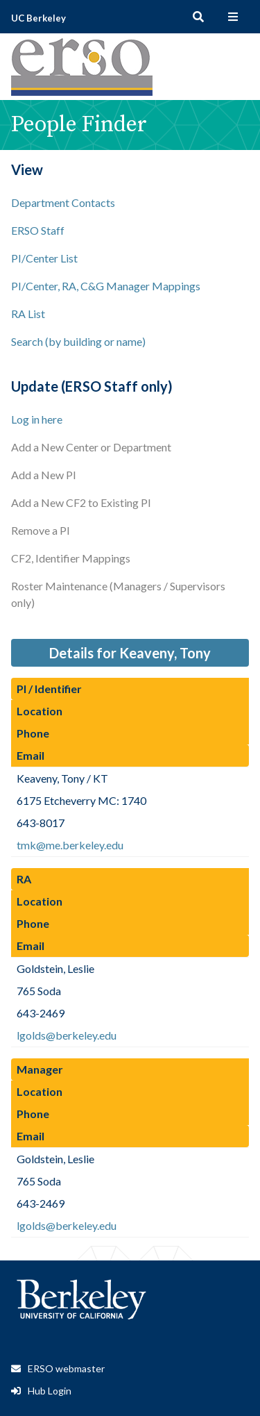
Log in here (36, 419)
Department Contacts (63, 202)
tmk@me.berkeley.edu (70, 844)
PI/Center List (44, 258)
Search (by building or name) (78, 341)
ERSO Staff (37, 230)
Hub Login (49, 1391)
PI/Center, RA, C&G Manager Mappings (105, 285)
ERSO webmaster (66, 1368)
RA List (28, 313)
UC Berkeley (38, 18)
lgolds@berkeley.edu (66, 1035)
